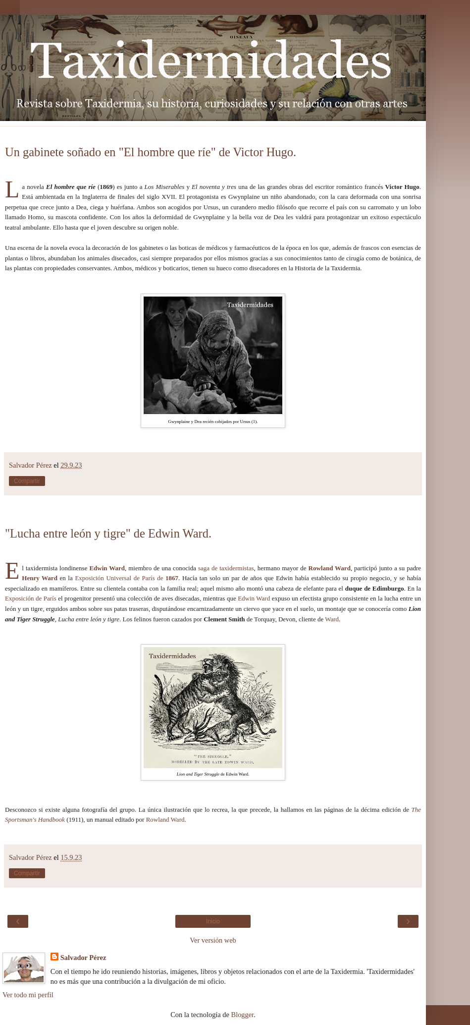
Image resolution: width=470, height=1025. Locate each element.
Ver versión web (213, 940)
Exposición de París (30, 598)
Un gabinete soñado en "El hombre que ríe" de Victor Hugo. (150, 152)
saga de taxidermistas (226, 568)
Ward (332, 619)
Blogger (242, 1015)
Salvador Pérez (83, 958)
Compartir (27, 481)
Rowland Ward (330, 568)
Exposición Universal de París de (126, 578)
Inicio (213, 921)
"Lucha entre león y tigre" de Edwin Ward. (108, 533)
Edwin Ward (107, 568)
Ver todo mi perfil (27, 995)
